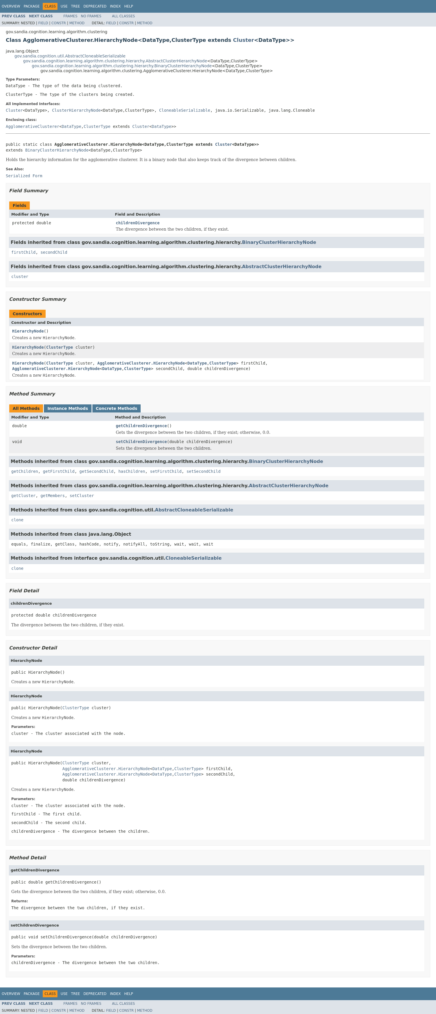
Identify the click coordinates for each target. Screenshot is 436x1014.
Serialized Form (24, 175)
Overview (11, 6)
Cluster (243, 40)
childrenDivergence (138, 223)
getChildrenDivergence (141, 425)
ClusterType (97, 126)
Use (64, 6)
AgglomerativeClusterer (32, 126)
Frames (71, 16)
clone (17, 520)
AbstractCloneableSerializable (194, 510)
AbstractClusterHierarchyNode (282, 266)
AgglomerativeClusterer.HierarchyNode (141, 363)
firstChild (23, 252)
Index (115, 6)
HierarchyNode (28, 331)
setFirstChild (166, 471)
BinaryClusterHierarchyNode (56, 150)
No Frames (91, 16)
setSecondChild (204, 471)
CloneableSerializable (184, 110)
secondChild (53, 252)
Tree (75, 6)
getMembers (52, 495)
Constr (58, 23)
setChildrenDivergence (141, 441)
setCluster (82, 495)
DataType (71, 126)
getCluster (23, 495)
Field (43, 23)
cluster (19, 276)
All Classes (123, 16)
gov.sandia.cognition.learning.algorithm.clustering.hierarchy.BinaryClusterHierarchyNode (122, 66)
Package (32, 6)
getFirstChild (59, 471)
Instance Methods (67, 408)
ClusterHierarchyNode (76, 110)
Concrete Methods (116, 408)
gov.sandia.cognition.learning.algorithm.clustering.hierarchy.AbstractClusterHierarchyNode (115, 61)
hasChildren (131, 471)
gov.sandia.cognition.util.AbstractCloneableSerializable (70, 56)
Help (128, 6)
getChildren (24, 471)
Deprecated (95, 6)
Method (77, 23)
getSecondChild (96, 471)
